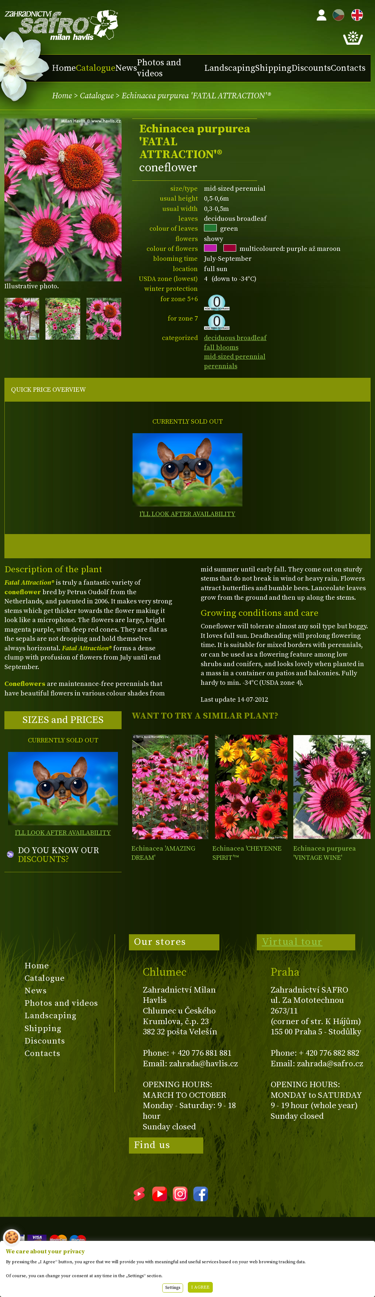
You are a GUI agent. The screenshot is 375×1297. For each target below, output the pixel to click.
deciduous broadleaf (235, 338)
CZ (337, 14)
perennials (220, 366)
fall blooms (221, 347)
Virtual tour (292, 942)
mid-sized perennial (235, 356)
